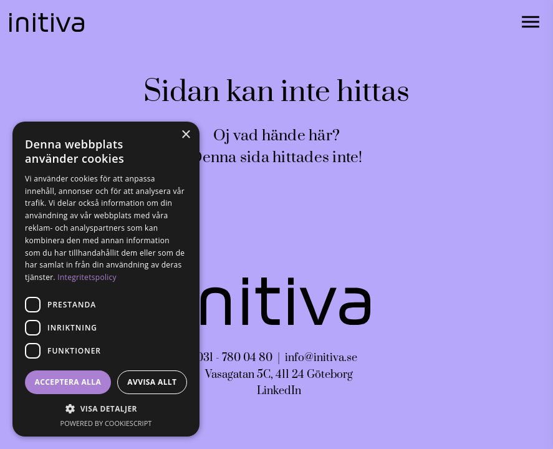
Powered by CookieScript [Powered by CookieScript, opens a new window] (106, 423)
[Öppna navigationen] (530, 22)
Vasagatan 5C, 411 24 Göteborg (279, 375)
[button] (106, 408)
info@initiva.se (321, 358)
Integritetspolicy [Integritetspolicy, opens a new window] (87, 277)
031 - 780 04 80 (234, 358)
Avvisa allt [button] (151, 382)
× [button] (185, 135)
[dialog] (106, 279)
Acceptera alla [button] (68, 382)
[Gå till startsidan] (46, 22)
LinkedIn (279, 391)
